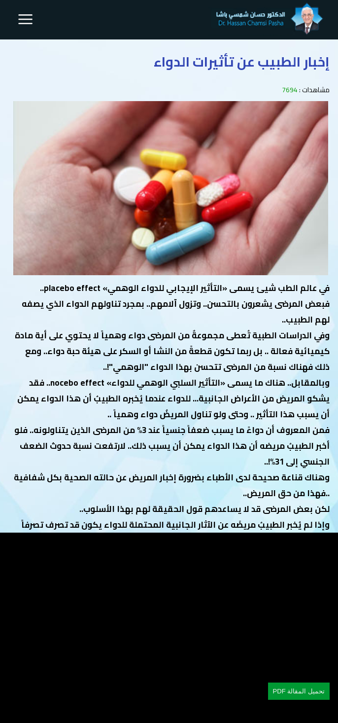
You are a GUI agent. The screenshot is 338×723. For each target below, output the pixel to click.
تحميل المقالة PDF (299, 691)
